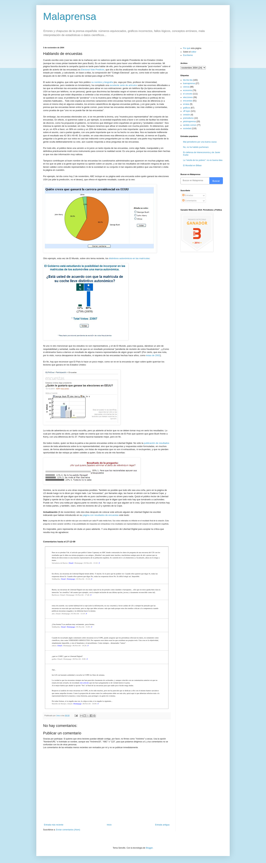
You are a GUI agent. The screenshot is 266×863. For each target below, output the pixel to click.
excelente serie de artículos (123, 85)
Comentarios (189, 200)
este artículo (84, 683)
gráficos (186, 108)
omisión (186, 115)
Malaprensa (69, 16)
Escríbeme (188, 55)
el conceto (187, 94)
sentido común (189, 125)
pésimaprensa (189, 121)
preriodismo (188, 118)
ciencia (186, 87)
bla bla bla (187, 80)
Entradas (187, 195)
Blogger (149, 848)
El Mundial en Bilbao (192, 165)
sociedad (187, 128)
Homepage (71, 579)
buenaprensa (189, 83)
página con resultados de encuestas (101, 515)
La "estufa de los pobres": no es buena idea (202, 160)
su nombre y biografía (102, 82)
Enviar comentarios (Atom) (68, 830)
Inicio (109, 825)
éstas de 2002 (153, 355)
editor (193, 52)
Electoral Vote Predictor (92, 69)
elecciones (188, 97)
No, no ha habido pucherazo (196, 147)
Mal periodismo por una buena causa (199, 142)
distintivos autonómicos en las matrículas (129, 258)
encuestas (187, 101)
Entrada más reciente (53, 825)
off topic (186, 111)
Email (71, 563)
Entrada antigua (162, 825)
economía (187, 90)
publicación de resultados (156, 443)
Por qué (187, 48)
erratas (186, 104)
